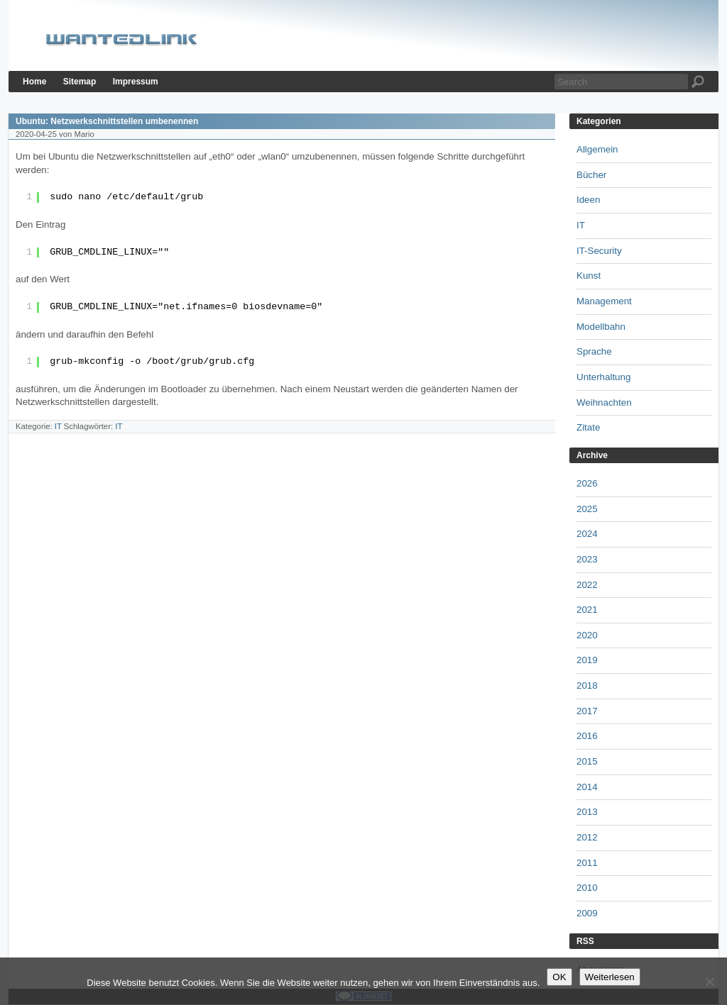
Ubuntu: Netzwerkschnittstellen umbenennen (107, 121)
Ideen (588, 199)
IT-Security (599, 250)
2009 (587, 913)
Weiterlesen (610, 977)
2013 (587, 811)
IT (58, 426)
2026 (587, 483)
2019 (587, 660)
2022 (587, 584)
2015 (587, 761)
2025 (587, 509)
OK (559, 977)
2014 (587, 787)
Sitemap (80, 82)
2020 (587, 635)
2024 (587, 533)
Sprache (594, 351)
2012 (587, 837)
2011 (587, 862)
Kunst (588, 275)
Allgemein (597, 149)
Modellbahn (600, 326)
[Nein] (709, 982)
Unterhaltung (603, 377)
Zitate (588, 427)
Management (604, 301)
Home (34, 82)
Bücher (591, 175)
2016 (587, 736)
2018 (587, 685)
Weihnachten (604, 402)
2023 (587, 559)
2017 (587, 711)
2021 (587, 609)
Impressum (135, 82)
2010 (587, 887)
